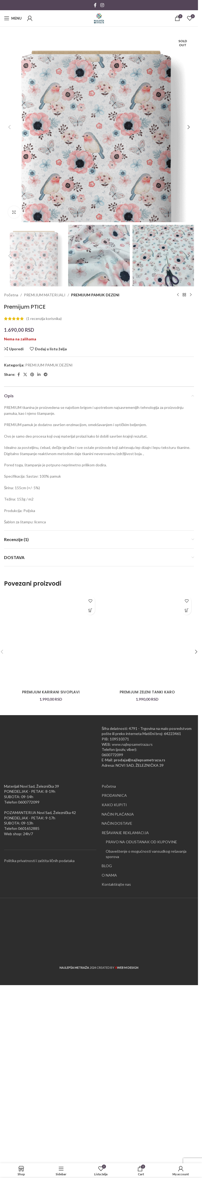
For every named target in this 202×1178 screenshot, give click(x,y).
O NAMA (109, 1088)
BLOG (107, 1078)
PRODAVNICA (114, 1008)
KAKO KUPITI (114, 1017)
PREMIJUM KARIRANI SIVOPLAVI (51, 904)
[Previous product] (178, 508)
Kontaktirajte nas (116, 1097)
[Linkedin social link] (39, 587)
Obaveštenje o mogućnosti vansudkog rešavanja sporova (146, 1067)
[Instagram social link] (102, 5)
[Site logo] (99, 18)
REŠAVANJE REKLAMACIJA (125, 1045)
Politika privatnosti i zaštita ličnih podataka (39, 1073)
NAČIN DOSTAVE (117, 1036)
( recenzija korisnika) (44, 531)
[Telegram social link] (45, 587)
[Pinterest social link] (32, 587)
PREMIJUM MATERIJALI (44, 507)
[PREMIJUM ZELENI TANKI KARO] (147, 853)
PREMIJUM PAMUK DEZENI (95, 507)
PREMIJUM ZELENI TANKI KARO (147, 904)
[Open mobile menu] (12, 18)
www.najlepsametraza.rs (132, 957)
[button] (9, 233)
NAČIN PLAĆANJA (118, 1027)
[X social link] (25, 587)
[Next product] (191, 508)
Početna (11, 507)
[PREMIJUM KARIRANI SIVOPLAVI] (51, 853)
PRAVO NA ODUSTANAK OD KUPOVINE (141, 1054)
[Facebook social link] (95, 5)
